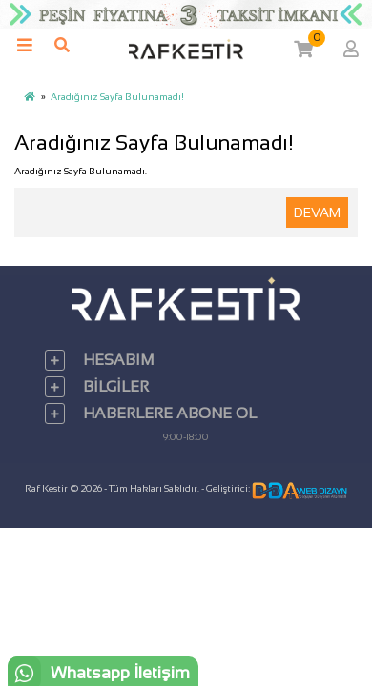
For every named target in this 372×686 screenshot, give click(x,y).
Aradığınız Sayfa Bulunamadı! (117, 96)
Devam (317, 212)
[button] (301, 49)
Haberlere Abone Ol (170, 413)
